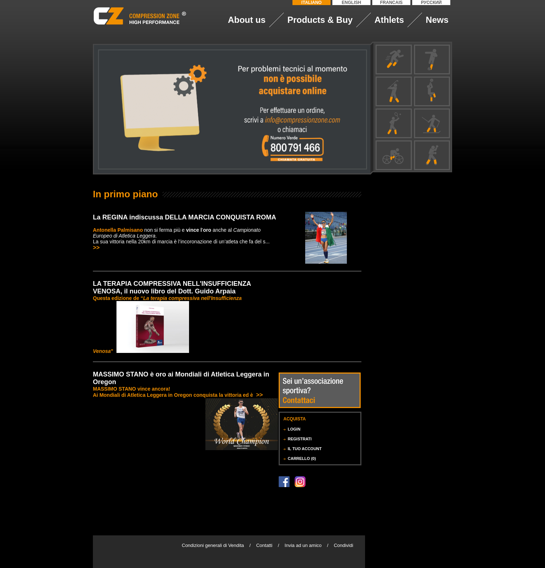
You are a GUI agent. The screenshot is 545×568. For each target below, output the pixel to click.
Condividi (343, 545)
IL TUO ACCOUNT (305, 448)
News (437, 20)
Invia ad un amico (302, 545)
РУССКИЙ (431, 2)
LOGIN (294, 429)
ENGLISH (351, 2)
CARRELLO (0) (302, 458)
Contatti (264, 545)
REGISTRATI (300, 439)
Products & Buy (320, 20)
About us (247, 20)
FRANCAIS (391, 2)
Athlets (389, 20)
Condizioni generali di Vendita (213, 545)
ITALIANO (312, 2)
